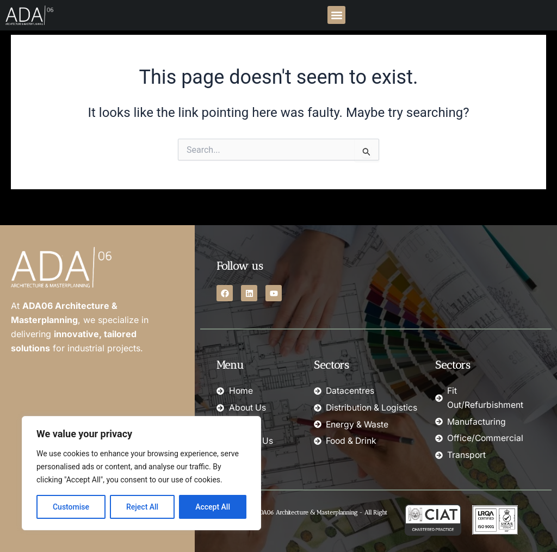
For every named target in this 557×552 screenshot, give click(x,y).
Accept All (212, 507)
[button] (336, 15)
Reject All (142, 507)
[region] (141, 473)
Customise (71, 507)
